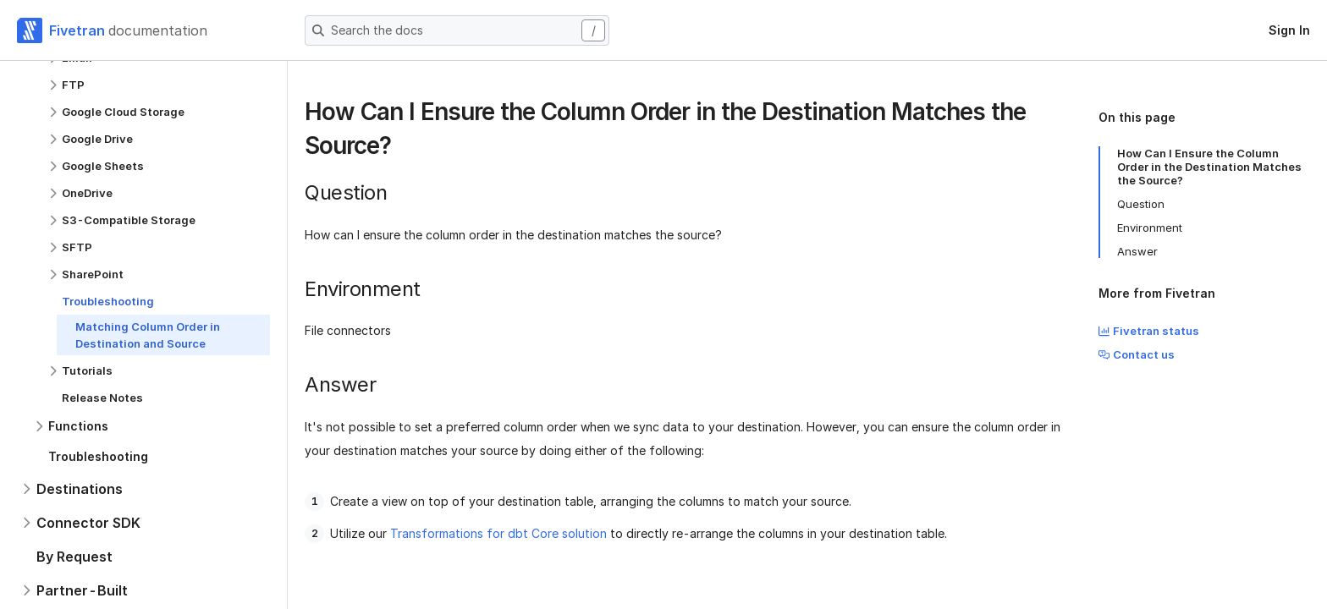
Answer (1137, 251)
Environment (1149, 227)
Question (1141, 204)
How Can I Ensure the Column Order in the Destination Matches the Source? (1209, 166)
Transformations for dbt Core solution (498, 533)
